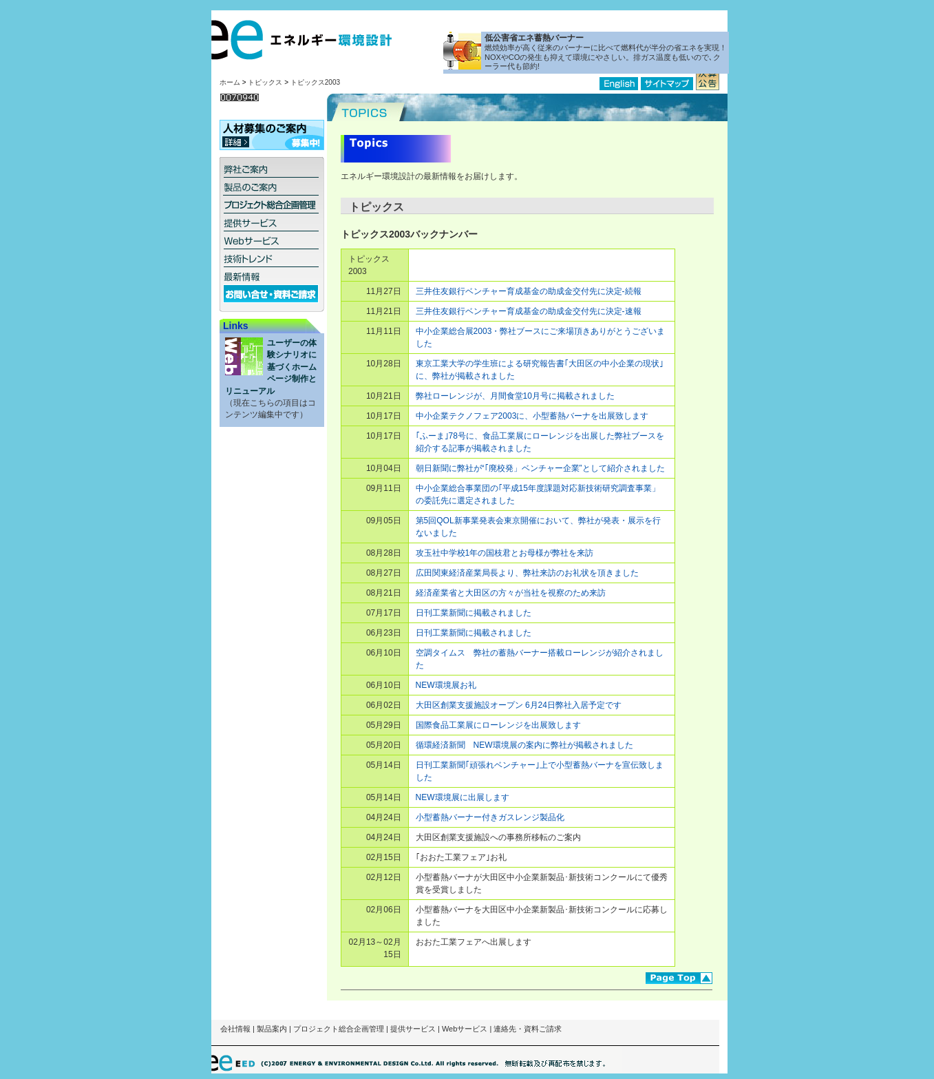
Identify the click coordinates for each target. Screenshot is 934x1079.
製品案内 (272, 1029)
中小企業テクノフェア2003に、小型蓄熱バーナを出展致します (532, 416)
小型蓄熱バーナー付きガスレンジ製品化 (490, 817)
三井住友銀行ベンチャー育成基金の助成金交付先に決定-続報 (528, 291)
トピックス (265, 82)
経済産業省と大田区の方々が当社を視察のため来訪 (511, 593)
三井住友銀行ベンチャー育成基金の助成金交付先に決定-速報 (528, 311)
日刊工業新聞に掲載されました (473, 613)
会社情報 (235, 1029)
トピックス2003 (315, 82)
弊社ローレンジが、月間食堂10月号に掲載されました (515, 396)
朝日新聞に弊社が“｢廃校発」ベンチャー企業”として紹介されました (540, 468)
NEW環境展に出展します (462, 797)
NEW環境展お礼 (446, 685)
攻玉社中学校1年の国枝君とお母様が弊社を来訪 (505, 553)
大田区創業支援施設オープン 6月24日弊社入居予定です (519, 705)
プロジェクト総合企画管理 (338, 1029)
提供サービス (413, 1029)
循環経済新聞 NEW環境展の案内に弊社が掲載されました (524, 745)
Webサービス (464, 1029)
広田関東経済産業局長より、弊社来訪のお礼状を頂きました (527, 573)
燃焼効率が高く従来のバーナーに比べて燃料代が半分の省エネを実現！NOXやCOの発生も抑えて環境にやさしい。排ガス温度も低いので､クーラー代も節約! (606, 57)
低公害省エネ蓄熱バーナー (534, 38)
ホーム (230, 82)
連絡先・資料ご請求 (527, 1029)
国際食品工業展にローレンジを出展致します (498, 725)
